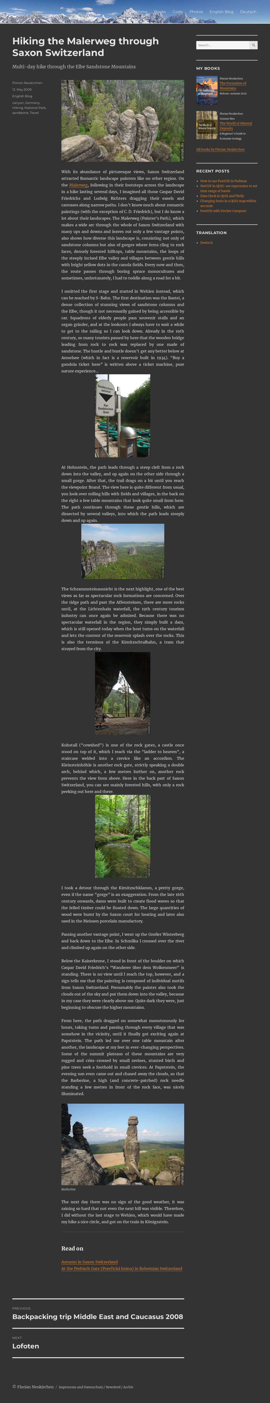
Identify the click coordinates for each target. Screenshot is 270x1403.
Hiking (17, 108)
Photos (196, 11)
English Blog (221, 11)
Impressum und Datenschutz (81, 1387)
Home (141, 11)
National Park (35, 108)
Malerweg (78, 185)
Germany (32, 103)
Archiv (128, 1387)
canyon (18, 103)
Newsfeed (113, 1387)
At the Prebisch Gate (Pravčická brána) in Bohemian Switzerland (121, 1268)
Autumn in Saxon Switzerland (89, 1261)
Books (160, 11)
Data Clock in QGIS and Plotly (222, 196)
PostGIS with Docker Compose (223, 211)
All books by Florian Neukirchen (220, 150)
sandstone (20, 113)
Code (178, 11)
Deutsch (248, 11)
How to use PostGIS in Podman (223, 181)
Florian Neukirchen (27, 83)
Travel (34, 113)
